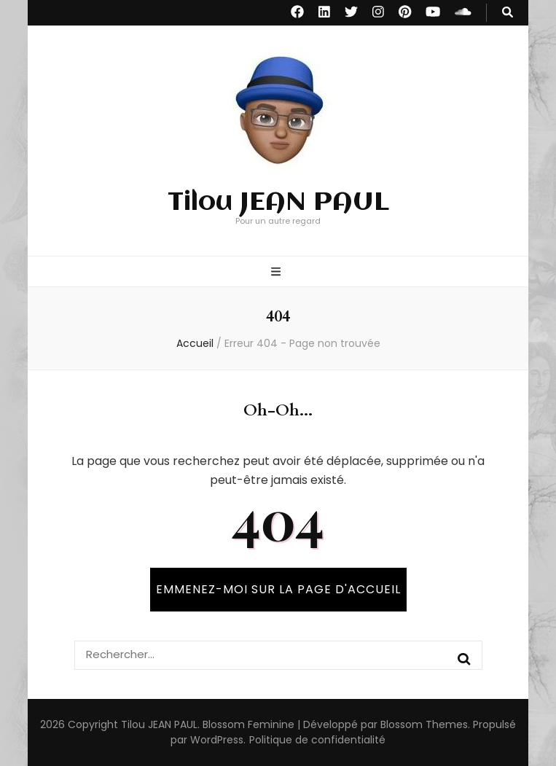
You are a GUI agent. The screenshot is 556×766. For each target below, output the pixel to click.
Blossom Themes (424, 724)
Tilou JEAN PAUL (278, 202)
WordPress (216, 739)
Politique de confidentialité (317, 739)
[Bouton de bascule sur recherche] (507, 13)
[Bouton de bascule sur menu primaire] (277, 273)
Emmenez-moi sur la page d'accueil (278, 589)
